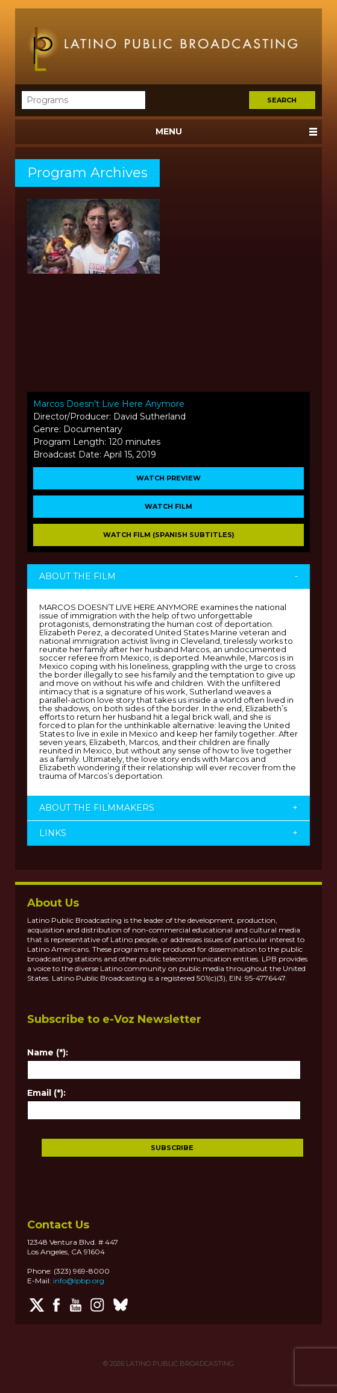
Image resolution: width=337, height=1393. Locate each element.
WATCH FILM (168, 506)
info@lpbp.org (78, 1280)
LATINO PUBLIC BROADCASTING (179, 1363)
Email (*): (46, 1092)
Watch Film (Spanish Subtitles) (169, 534)
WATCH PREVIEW (168, 478)
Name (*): (47, 1052)
